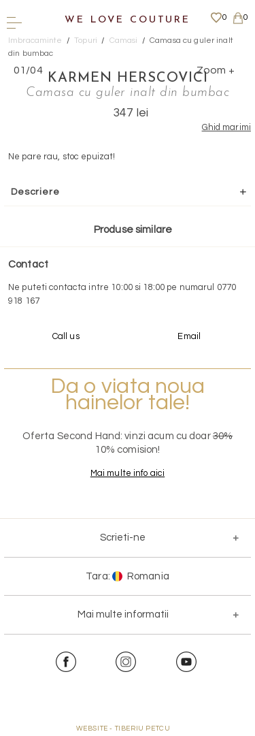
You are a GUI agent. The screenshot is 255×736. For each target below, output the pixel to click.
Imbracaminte (35, 40)
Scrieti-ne (123, 537)
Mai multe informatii (123, 614)
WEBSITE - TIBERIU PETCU (123, 728)
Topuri (85, 40)
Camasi (123, 40)
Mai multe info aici (127, 473)
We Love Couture (127, 20)
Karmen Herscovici (128, 78)
